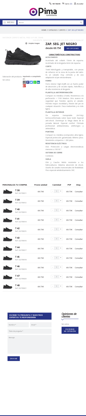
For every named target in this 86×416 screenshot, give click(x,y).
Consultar (79, 191)
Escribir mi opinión (70, 330)
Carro (67, 3)
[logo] (43, 12)
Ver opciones (73, 48)
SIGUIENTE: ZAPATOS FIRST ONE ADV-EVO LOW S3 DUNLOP (58, 40)
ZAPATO (62, 30)
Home (43, 30)
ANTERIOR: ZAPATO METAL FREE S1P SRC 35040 (23, 37)
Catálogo (53, 30)
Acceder (78, 3)
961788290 (54, 3)
